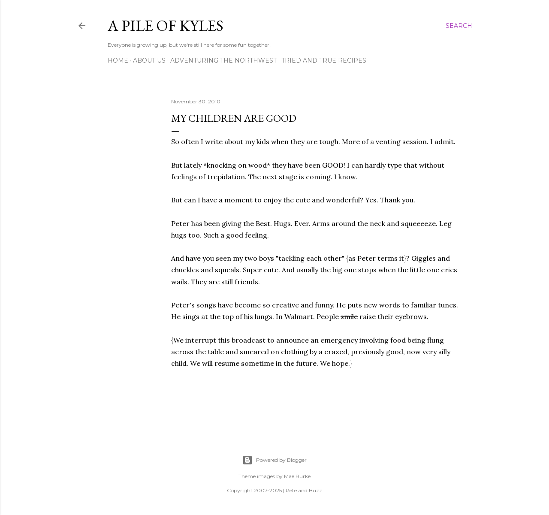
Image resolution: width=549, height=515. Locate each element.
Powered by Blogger (274, 460)
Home (118, 60)
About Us (149, 60)
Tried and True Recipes (323, 60)
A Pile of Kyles (165, 25)
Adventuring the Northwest (223, 60)
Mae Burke (297, 476)
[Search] (459, 25)
